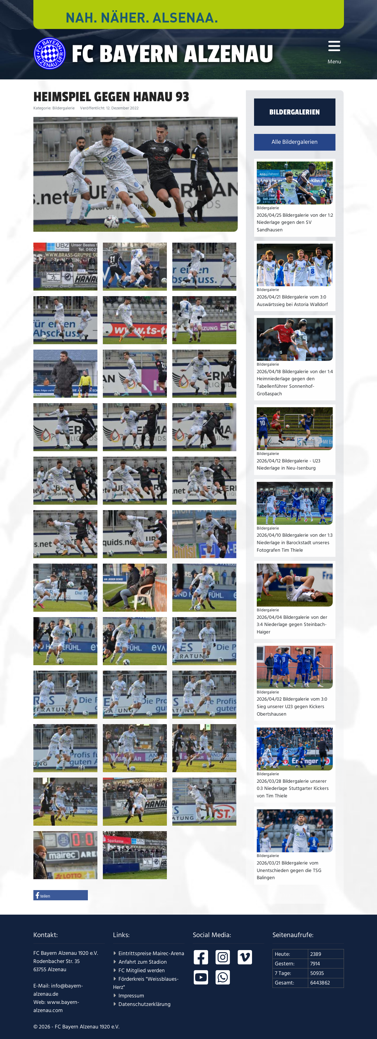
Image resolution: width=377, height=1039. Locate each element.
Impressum (131, 995)
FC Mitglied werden (142, 970)
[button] (60, 895)
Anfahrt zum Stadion (143, 962)
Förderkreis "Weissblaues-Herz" (146, 983)
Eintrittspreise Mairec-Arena (151, 953)
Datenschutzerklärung (145, 1004)
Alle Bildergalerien (294, 142)
